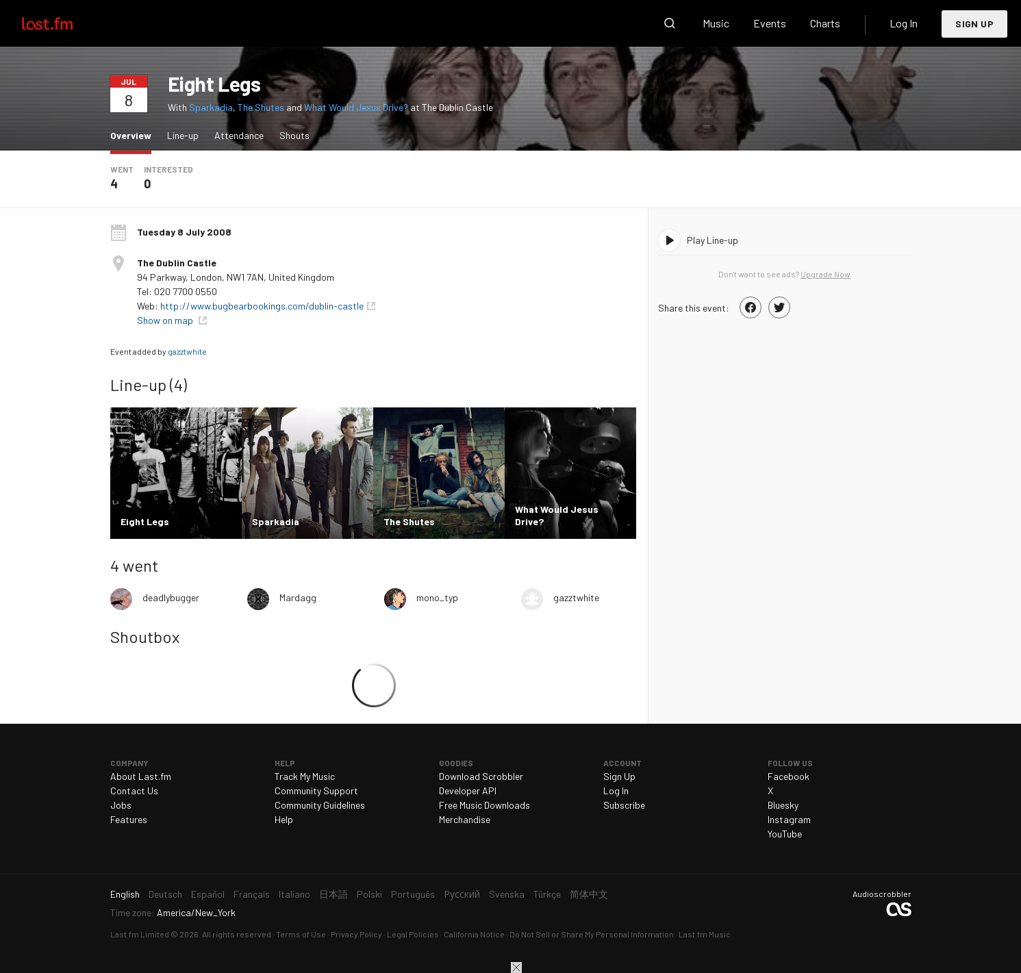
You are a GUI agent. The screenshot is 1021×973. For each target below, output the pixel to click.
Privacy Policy (356, 934)
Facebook (788, 776)
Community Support (316, 790)
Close (516, 967)
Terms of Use (301, 934)
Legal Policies (413, 934)
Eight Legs (214, 83)
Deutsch (165, 894)
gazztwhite (187, 351)
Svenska (507, 894)
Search (670, 23)
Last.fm (63, 23)
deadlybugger (170, 597)
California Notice (474, 934)
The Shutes (261, 107)
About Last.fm (140, 776)
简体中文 (589, 894)
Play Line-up (712, 240)
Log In (904, 22)
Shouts (294, 135)
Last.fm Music (705, 934)
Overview (134, 134)
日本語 (333, 894)
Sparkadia (211, 107)
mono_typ (437, 597)
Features (128, 819)
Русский (462, 894)
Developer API (467, 790)
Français (252, 894)
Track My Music (305, 776)
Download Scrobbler (481, 776)
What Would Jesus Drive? (356, 107)
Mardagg (297, 597)
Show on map (166, 320)
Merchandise (464, 819)
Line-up (183, 135)
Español (208, 894)
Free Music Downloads (484, 805)
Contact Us (134, 790)
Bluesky (783, 805)
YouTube (785, 833)
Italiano (294, 894)
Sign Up (974, 23)
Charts (825, 22)
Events (769, 22)
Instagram (789, 819)
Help (284, 819)
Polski (369, 894)
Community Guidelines (320, 805)
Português (413, 894)
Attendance (239, 135)
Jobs (120, 805)
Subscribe (624, 805)
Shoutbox (144, 636)
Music (716, 22)
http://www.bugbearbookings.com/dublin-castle (262, 306)
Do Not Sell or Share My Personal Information (591, 934)
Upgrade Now (825, 274)
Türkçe (547, 894)
